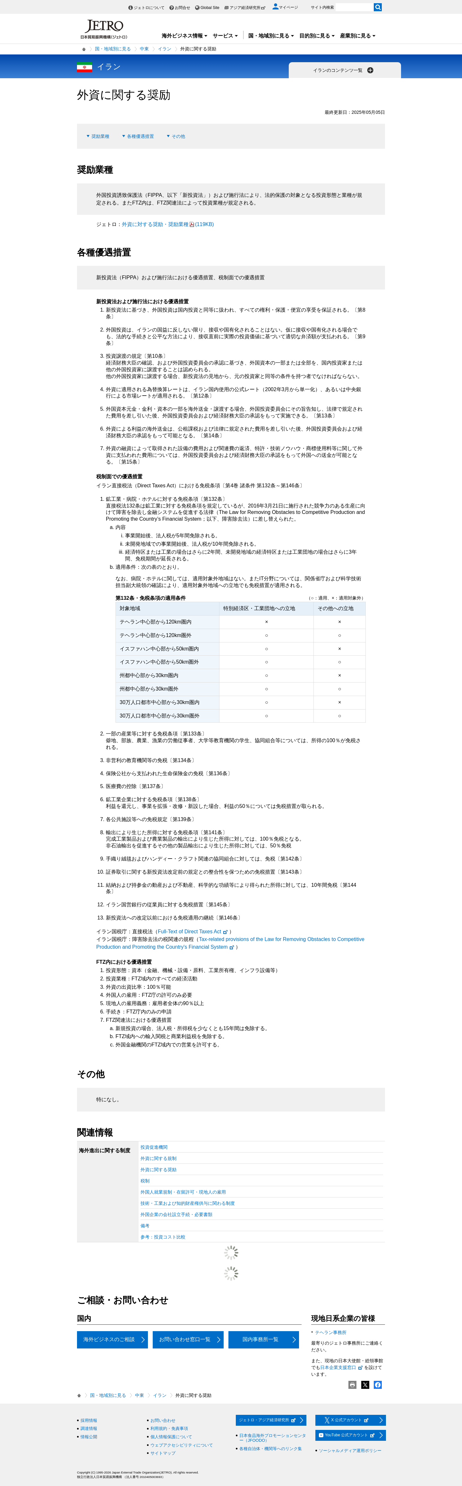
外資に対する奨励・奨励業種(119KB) (168, 224)
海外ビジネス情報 (185, 35)
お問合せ (182, 7)
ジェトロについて (149, 7)
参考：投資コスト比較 (163, 1236)
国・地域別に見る (271, 35)
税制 (145, 1180)
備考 (145, 1225)
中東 (144, 48)
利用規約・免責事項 (169, 1428)
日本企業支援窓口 (341, 1367)
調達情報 (89, 1428)
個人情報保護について (171, 1436)
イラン (164, 48)
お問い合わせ (162, 1420)
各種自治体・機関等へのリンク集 (270, 1448)
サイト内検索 (322, 7)
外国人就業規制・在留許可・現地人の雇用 (183, 1192)
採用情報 (89, 1420)
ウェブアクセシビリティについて (181, 1445)
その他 (178, 136)
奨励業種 (100, 136)
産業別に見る (358, 35)
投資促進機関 (154, 1147)
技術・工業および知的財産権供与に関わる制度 (188, 1203)
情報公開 (89, 1436)
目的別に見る (317, 35)
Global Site (210, 7)
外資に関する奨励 (158, 1169)
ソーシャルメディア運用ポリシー (350, 1450)
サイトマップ (162, 1453)
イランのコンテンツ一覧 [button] (344, 70)
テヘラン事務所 (330, 1332)
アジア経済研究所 (248, 7)
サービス (225, 35)
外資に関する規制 (158, 1158)
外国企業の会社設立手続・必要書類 (176, 1214)
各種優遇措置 (140, 136)
